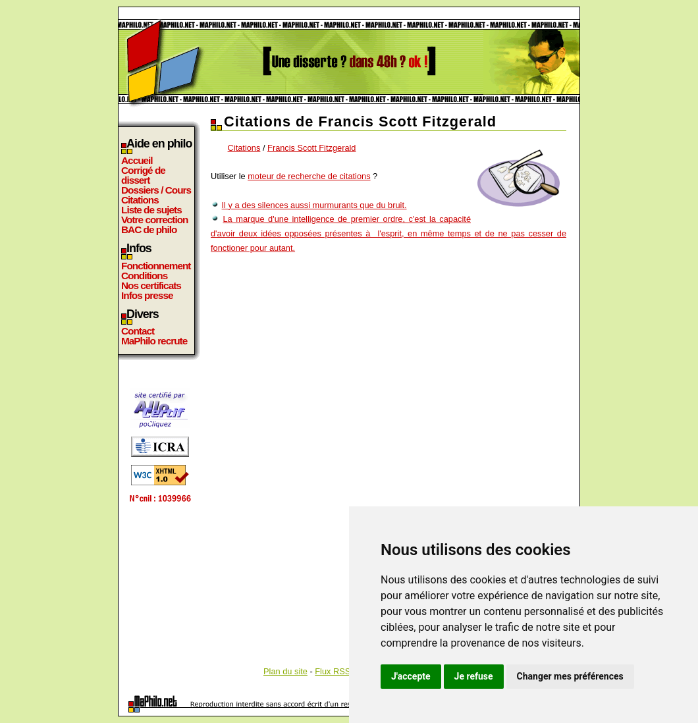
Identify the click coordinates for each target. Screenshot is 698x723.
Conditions (144, 276)
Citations (140, 200)
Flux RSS (332, 671)
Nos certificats (151, 285)
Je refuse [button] (473, 676)
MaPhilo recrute (154, 341)
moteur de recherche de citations (309, 176)
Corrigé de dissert (143, 175)
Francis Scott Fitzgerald (311, 148)
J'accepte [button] (411, 676)
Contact (137, 331)
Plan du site (285, 671)
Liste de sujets (151, 210)
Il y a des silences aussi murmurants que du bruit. (314, 205)
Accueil (137, 160)
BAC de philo (148, 229)
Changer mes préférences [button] (570, 676)
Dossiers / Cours (156, 190)
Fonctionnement (155, 266)
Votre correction (154, 220)
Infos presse (147, 295)
